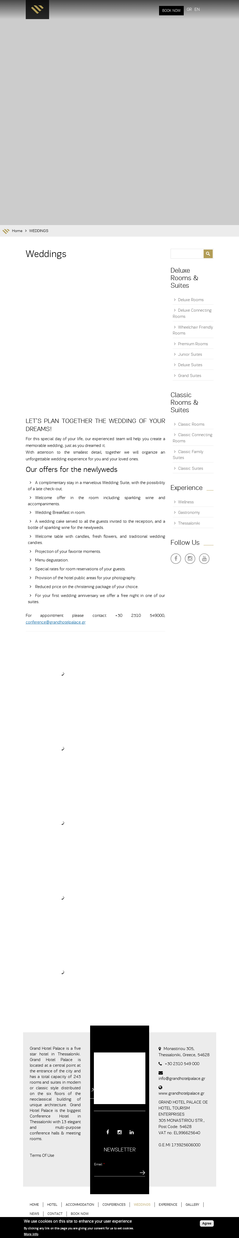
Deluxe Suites (190, 364)
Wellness (186, 502)
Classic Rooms (191, 424)
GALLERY (192, 1205)
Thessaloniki (189, 523)
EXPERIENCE (168, 1205)
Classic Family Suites (188, 454)
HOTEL (52, 1205)
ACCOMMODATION (80, 1205)
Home (17, 231)
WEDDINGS (38, 231)
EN (197, 9)
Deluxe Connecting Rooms (192, 313)
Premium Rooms (193, 343)
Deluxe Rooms (191, 299)
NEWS (34, 1214)
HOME (34, 1205)
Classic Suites (190, 468)
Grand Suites (189, 375)
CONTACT (54, 1214)
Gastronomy (189, 512)
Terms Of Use (42, 1155)
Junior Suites (190, 354)
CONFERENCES (114, 1205)
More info (31, 1234)
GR (189, 9)
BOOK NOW (171, 10)
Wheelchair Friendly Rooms (193, 330)
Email (99, 1164)
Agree (206, 1223)
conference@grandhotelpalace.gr (56, 622)
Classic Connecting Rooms (192, 437)
